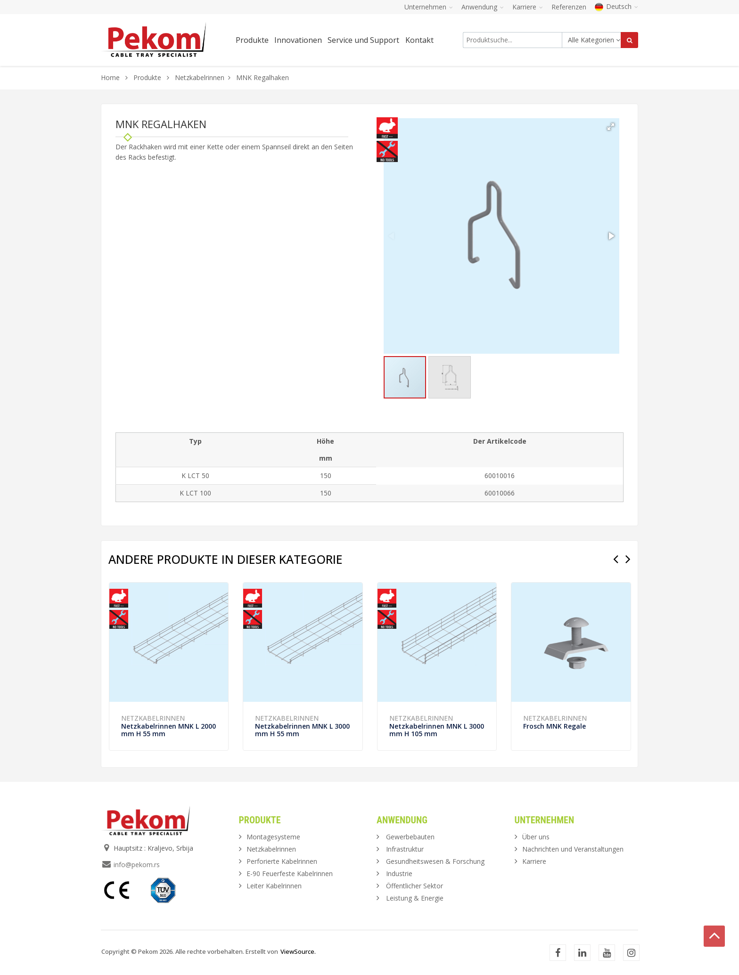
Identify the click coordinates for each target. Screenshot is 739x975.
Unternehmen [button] (428, 6)
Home (110, 77)
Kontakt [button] (419, 40)
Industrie (399, 873)
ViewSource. (298, 951)
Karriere (534, 861)
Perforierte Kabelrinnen (281, 861)
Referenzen (568, 6)
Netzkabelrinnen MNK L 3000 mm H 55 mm (302, 730)
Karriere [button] (527, 6)
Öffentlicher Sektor (414, 885)
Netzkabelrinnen (199, 77)
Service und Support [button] (363, 40)
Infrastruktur (405, 849)
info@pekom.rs (137, 864)
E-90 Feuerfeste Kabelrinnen (289, 873)
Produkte (148, 77)
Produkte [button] (252, 40)
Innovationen (298, 40)
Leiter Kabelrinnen (274, 885)
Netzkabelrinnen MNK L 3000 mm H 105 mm (436, 730)
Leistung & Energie (414, 898)
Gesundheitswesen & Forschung (435, 861)
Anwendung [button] (482, 6)
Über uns (536, 836)
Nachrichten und (573, 849)
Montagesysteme (273, 836)
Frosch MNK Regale (554, 726)
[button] (610, 126)
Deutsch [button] (616, 6)
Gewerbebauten (410, 836)
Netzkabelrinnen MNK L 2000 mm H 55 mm (168, 730)
